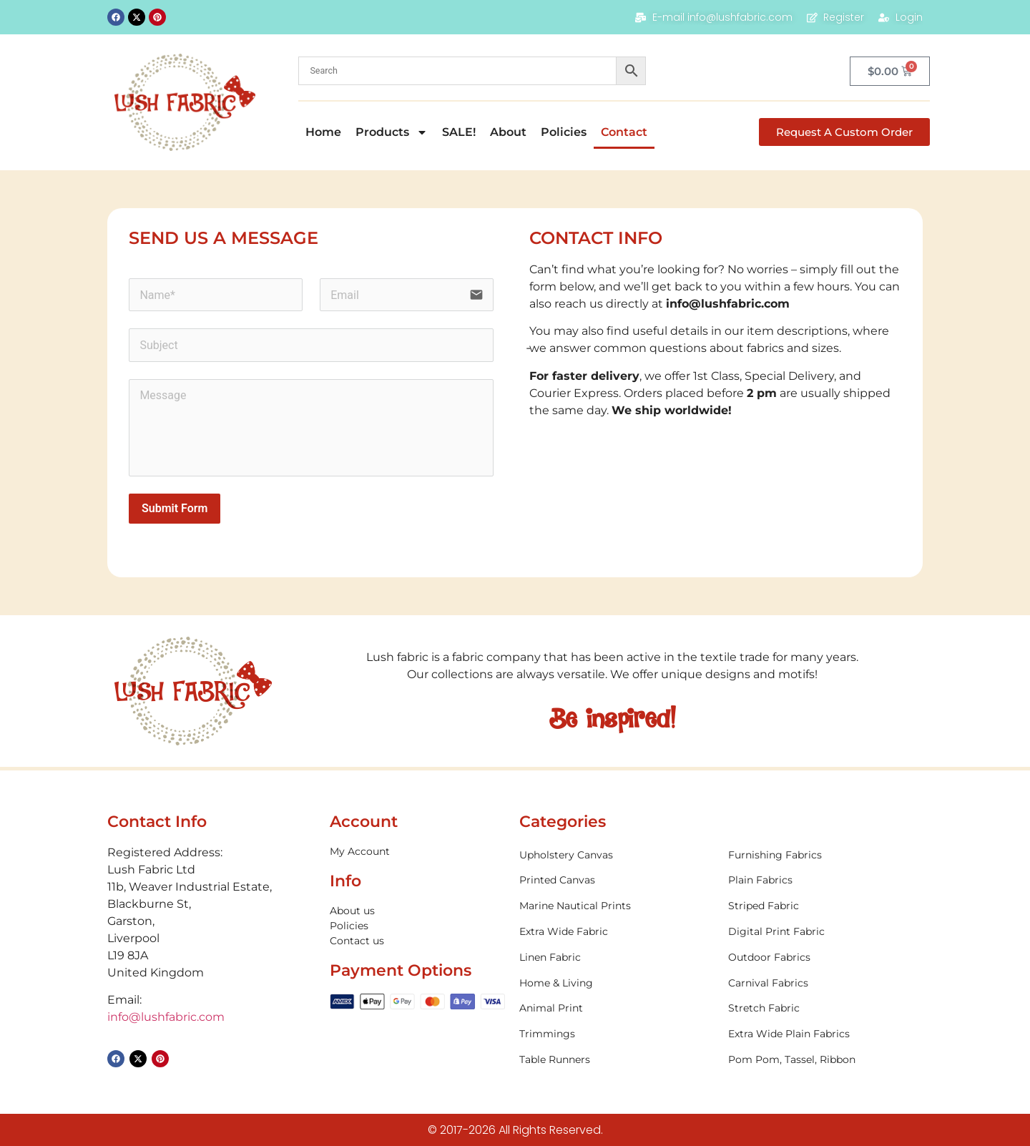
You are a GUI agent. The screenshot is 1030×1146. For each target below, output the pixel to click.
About (508, 132)
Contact (624, 132)
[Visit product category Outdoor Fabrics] (825, 957)
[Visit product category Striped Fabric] (825, 906)
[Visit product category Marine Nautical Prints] (616, 906)
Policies (564, 132)
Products (391, 132)
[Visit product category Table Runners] (616, 1060)
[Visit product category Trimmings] (616, 1034)
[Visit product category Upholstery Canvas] (616, 855)
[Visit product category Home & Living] (616, 983)
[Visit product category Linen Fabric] (616, 957)
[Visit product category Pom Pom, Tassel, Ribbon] (825, 1060)
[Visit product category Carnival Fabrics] (825, 983)
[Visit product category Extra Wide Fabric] (616, 932)
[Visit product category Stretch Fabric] (825, 1008)
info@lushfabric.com (728, 303)
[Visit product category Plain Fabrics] (825, 880)
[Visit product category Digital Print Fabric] (825, 932)
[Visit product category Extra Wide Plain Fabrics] (825, 1034)
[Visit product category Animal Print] (616, 1008)
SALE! (459, 132)
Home (323, 132)
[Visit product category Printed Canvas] (616, 880)
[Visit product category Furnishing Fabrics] (825, 855)
